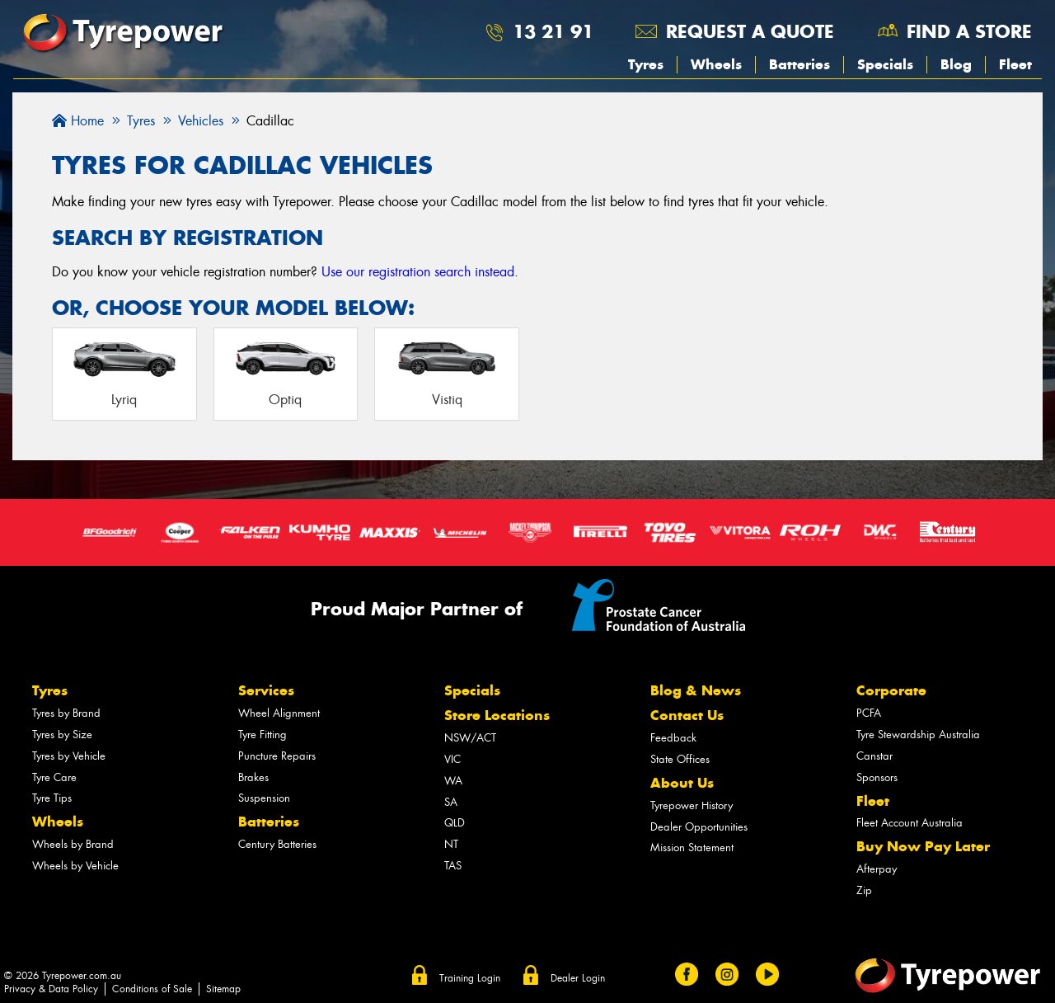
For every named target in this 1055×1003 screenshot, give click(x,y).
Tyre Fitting (262, 735)
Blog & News (695, 690)
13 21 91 (553, 31)
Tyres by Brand (66, 713)
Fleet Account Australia (909, 823)
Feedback (673, 738)
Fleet (1015, 64)
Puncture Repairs (277, 756)
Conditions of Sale (152, 989)
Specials (885, 64)
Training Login (469, 978)
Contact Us (687, 715)
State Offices (680, 759)
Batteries (799, 64)
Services (266, 690)
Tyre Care (54, 777)
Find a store (969, 31)
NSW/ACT (470, 738)
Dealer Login (578, 978)
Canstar (874, 756)
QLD (454, 823)
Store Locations (497, 715)
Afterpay (876, 869)
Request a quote (750, 31)
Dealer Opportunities (699, 827)
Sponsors (877, 777)
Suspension (264, 798)
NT (451, 844)
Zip (864, 890)
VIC (452, 759)
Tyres (645, 64)
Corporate (891, 690)
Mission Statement (692, 848)
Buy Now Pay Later (923, 846)
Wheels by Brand (73, 844)
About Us (682, 783)
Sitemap (223, 989)
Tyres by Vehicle (69, 756)
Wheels (716, 64)
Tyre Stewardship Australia (918, 735)
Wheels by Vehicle (75, 866)
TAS (453, 866)
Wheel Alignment (279, 713)
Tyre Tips (52, 798)
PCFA (868, 713)
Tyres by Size (62, 735)
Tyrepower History (691, 805)
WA (453, 781)
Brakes (253, 777)
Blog (956, 64)
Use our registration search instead (417, 271)
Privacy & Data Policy (51, 989)
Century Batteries (277, 844)
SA (450, 802)
